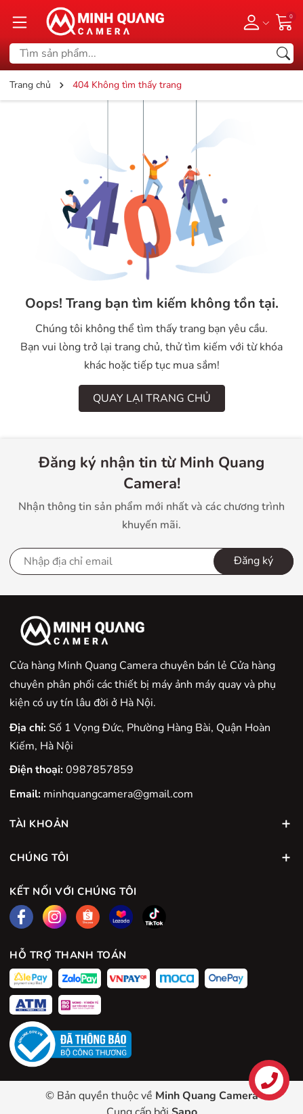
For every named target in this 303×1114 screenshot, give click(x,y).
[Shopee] (88, 917)
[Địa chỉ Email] (151, 561)
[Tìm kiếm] (283, 53)
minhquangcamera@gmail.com (118, 794)
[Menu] (19, 21)
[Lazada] (121, 917)
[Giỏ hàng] (285, 21)
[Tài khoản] (254, 21)
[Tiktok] (154, 917)
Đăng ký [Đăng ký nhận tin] (253, 560)
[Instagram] (54, 917)
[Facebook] (21, 917)
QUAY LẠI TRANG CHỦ (152, 398)
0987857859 (100, 769)
